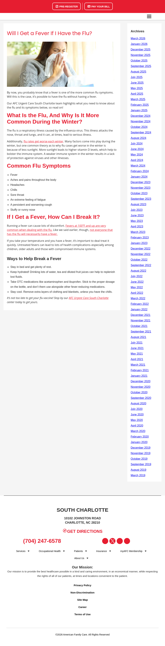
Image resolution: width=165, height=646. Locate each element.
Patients (78, 551)
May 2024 (137, 154)
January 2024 (139, 176)
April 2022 (137, 292)
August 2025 (138, 71)
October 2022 (139, 259)
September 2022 (141, 265)
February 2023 (140, 237)
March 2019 (138, 475)
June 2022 (137, 281)
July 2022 (137, 276)
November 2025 (140, 55)
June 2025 (137, 82)
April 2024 (137, 160)
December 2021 (140, 314)
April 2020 (137, 425)
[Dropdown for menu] (63, 551)
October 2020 (139, 392)
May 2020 (137, 420)
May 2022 (137, 287)
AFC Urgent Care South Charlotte (89, 298)
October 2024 (139, 126)
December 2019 (140, 447)
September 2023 (141, 198)
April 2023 (137, 226)
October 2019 (139, 458)
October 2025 (139, 60)
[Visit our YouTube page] (127, 541)
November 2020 (140, 386)
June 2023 (137, 215)
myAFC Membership (131, 551)
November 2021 (140, 320)
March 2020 (138, 431)
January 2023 (139, 243)
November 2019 (140, 453)
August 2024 (138, 138)
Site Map (82, 599)
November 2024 (140, 121)
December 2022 (140, 248)
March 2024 (138, 165)
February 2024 (140, 171)
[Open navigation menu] (149, 16)
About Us (79, 558)
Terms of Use (82, 614)
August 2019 (138, 469)
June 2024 (137, 149)
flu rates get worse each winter (43, 141)
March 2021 (138, 364)
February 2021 (140, 370)
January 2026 (139, 44)
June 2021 (137, 348)
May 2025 (137, 88)
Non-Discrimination (82, 592)
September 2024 (141, 132)
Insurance (101, 551)
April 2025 (137, 93)
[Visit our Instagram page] (120, 541)
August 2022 (138, 270)
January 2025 (139, 110)
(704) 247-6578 (40, 541)
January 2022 (139, 309)
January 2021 (139, 375)
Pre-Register (66, 6)
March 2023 (138, 232)
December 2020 (140, 381)
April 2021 (137, 359)
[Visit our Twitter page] (112, 541)
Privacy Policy (82, 585)
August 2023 (138, 204)
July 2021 (137, 342)
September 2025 (141, 66)
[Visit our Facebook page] (105, 541)
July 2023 (137, 209)
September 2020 (141, 397)
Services (20, 551)
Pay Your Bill (98, 6)
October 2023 (139, 193)
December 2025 (140, 49)
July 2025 (137, 77)
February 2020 (140, 436)
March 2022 (138, 298)
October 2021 (139, 326)
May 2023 (137, 220)
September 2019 (141, 464)
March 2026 (138, 38)
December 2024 (140, 115)
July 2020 (137, 409)
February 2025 (140, 104)
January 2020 (139, 442)
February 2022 (140, 303)
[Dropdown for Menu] (28, 551)
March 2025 (138, 99)
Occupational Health (50, 551)
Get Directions (82, 531)
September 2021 (141, 331)
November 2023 (140, 187)
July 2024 (137, 143)
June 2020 (137, 414)
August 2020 (138, 403)
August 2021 (138, 337)
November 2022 (140, 254)
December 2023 (140, 182)
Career (82, 607)
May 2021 (137, 353)
